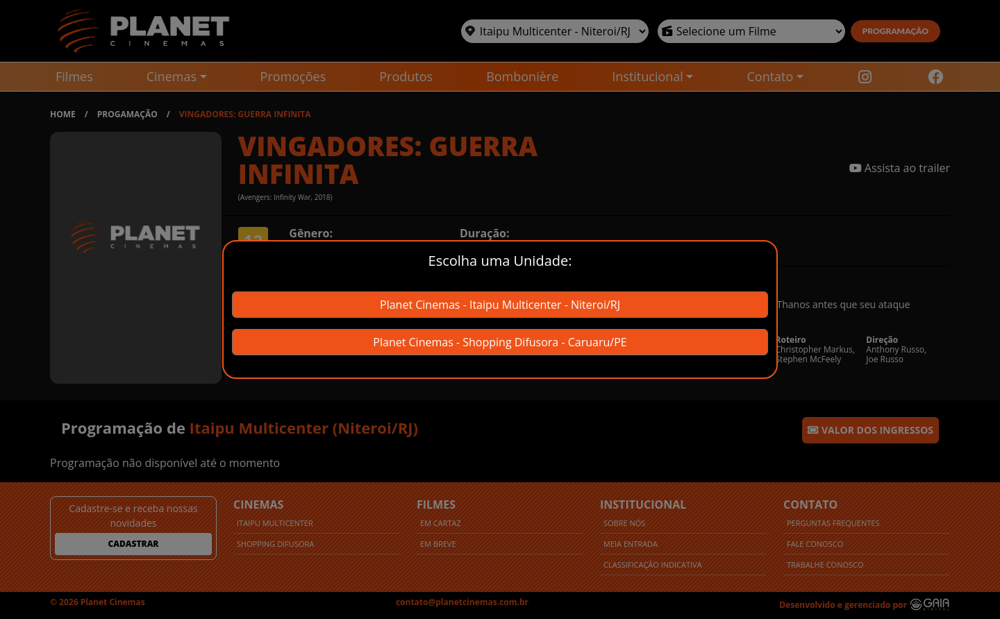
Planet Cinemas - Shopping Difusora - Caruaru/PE (499, 342)
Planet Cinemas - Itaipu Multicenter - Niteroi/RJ (500, 304)
